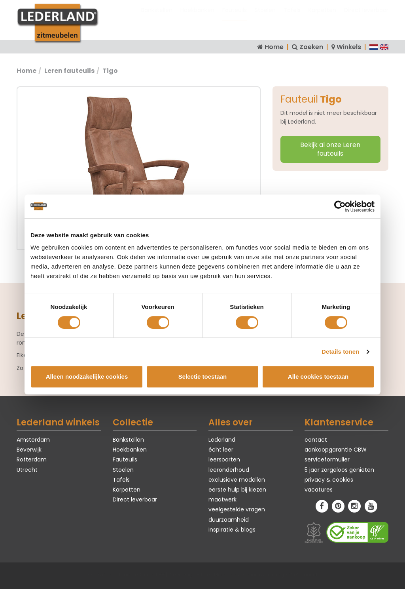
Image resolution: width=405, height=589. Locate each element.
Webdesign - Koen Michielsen (203, 574)
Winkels (349, 46)
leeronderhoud (228, 470)
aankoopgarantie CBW (336, 450)
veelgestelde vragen (236, 509)
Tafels (292, 18)
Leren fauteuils (69, 70)
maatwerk (222, 499)
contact (316, 440)
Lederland (221, 440)
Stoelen (265, 18)
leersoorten (224, 459)
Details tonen (340, 351)
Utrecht (27, 470)
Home (274, 46)
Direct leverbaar (366, 18)
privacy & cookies (329, 480)
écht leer (220, 450)
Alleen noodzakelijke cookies (87, 376)
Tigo (110, 70)
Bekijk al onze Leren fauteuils (330, 149)
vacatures (319, 490)
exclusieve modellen (236, 480)
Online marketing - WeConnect (280, 574)
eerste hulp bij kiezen (237, 490)
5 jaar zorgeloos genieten (339, 470)
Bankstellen (156, 18)
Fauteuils (234, 18)
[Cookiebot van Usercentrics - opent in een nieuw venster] (340, 206)
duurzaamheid (228, 520)
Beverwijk (29, 450)
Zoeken (311, 46)
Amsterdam (33, 440)
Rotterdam (32, 459)
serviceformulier (327, 459)
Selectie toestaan (202, 376)
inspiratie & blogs (231, 530)
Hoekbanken (197, 18)
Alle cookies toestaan (318, 376)
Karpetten (322, 18)
